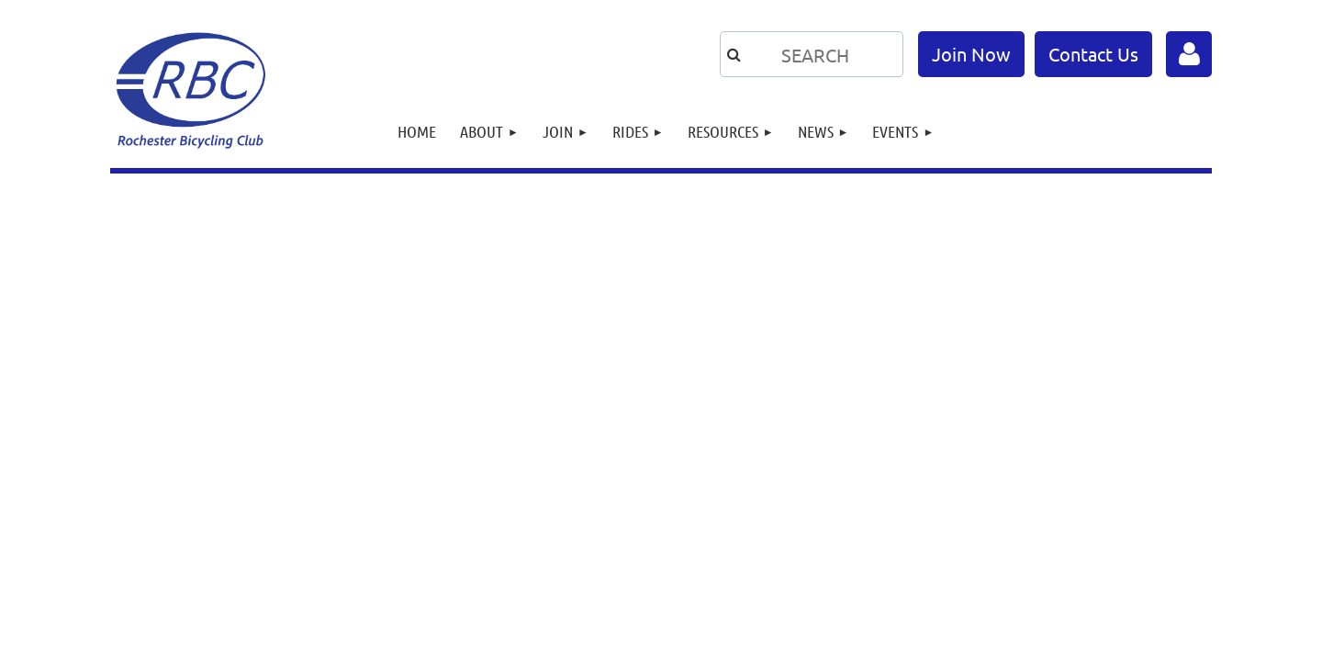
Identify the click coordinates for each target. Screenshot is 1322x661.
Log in (1189, 54)
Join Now (971, 53)
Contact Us (1093, 53)
